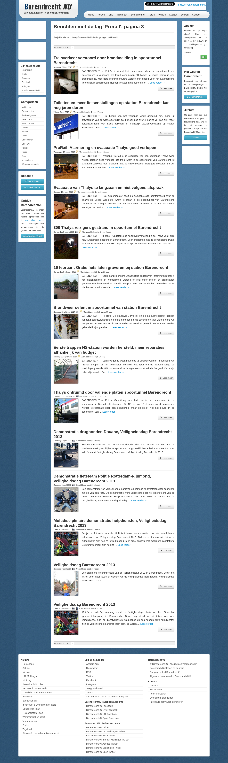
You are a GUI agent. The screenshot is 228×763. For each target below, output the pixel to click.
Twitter (24, 74)
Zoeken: (188, 52)
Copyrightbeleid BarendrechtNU (166, 672)
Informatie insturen (32, 187)
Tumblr (89, 692)
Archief (195, 137)
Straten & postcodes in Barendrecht (41, 733)
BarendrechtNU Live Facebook (101, 710)
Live (111, 14)
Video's (162, 14)
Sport (24, 156)
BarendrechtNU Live (33, 684)
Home (91, 14)
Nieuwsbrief (27, 70)
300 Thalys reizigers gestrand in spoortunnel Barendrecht (107, 227)
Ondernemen (27, 140)
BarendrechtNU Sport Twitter (100, 752)
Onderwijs (26, 144)
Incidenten (122, 14)
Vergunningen (30, 721)
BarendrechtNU (28, 123)
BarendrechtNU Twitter (97, 727)
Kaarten (173, 14)
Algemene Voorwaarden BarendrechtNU (170, 676)
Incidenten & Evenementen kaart (39, 704)
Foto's (152, 14)
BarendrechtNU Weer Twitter (100, 735)
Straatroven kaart (31, 709)
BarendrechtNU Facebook (99, 706)
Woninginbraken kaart (34, 717)
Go (203, 57)
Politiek (25, 148)
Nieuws (26, 672)
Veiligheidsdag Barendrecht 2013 (84, 565)
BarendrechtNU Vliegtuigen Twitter (103, 748)
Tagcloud (27, 729)
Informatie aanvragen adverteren (166, 702)
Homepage (28, 664)
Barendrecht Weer (195, 97)
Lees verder (157, 82)
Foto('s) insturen (158, 693)
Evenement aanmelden (161, 697)
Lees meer (166, 88)
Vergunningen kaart (34, 220)
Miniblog (27, 680)
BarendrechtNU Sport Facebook (102, 718)
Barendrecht (27, 119)
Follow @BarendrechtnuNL (192, 4)
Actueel (101, 14)
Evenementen (138, 14)
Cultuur (25, 127)
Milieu (24, 136)
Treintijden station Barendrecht (38, 692)
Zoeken (185, 14)
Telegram (26, 78)
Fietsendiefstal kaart (33, 713)
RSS (88, 672)
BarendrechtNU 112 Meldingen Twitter (105, 731)
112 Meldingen (30, 676)
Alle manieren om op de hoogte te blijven (107, 696)
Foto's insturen (32, 181)
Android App (92, 664)
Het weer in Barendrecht (35, 688)
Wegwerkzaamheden (31, 164)
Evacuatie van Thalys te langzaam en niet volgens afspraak (109, 187)
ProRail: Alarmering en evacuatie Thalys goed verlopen (105, 147)
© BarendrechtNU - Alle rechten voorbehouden (173, 664)
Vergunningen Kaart (32, 236)
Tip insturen (156, 689)
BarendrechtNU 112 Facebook (101, 714)
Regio (24, 152)
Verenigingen (27, 160)
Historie (25, 132)
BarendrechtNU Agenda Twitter (102, 743)
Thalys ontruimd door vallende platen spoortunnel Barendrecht (112, 392)
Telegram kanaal (94, 688)
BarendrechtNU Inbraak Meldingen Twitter (107, 739)
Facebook (26, 82)
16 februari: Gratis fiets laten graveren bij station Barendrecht (111, 267)
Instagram (26, 86)
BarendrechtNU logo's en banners (167, 668)
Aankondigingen (29, 115)
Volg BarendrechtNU (31, 90)
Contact (196, 14)
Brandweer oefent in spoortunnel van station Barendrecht (107, 307)
